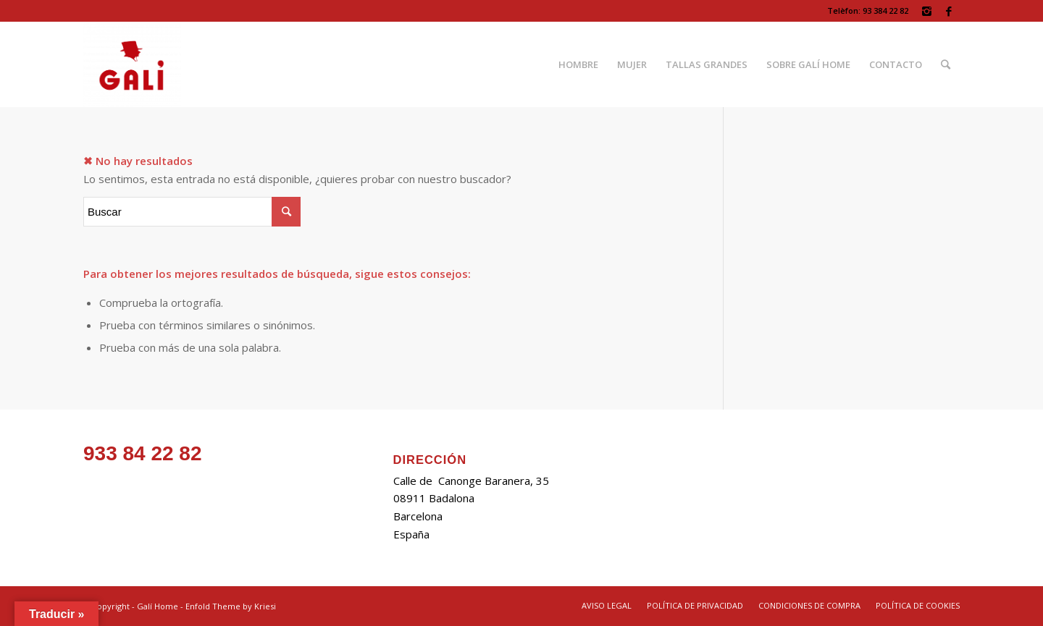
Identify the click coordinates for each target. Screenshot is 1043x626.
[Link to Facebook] (949, 11)
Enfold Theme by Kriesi (230, 606)
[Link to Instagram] (926, 11)
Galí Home (157, 606)
